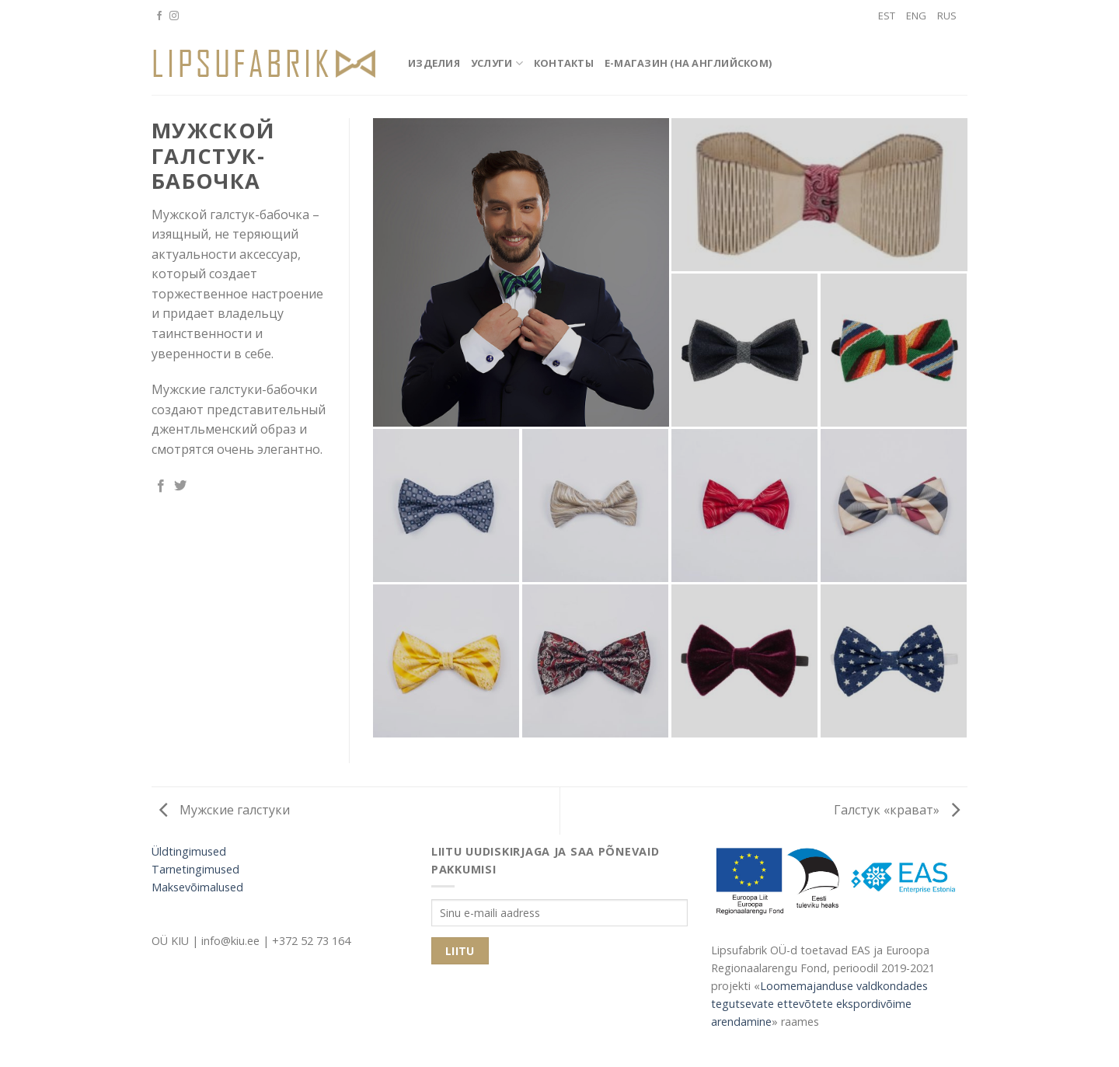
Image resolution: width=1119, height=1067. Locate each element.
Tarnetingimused (195, 869)
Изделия (434, 63)
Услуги (497, 63)
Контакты (564, 63)
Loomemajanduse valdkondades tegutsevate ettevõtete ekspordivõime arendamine (819, 1003)
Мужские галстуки (224, 809)
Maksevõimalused (197, 887)
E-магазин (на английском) (688, 63)
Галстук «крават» (897, 809)
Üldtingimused (189, 851)
